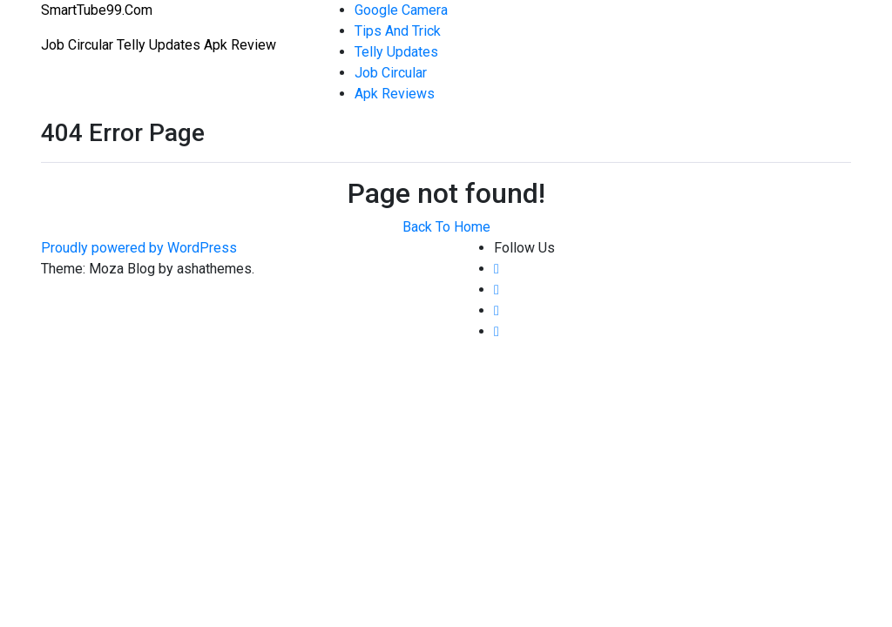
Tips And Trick (398, 31)
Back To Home (446, 227)
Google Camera (401, 10)
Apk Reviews (395, 93)
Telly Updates (396, 52)
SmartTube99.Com (96, 10)
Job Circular (391, 72)
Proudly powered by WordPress (139, 247)
